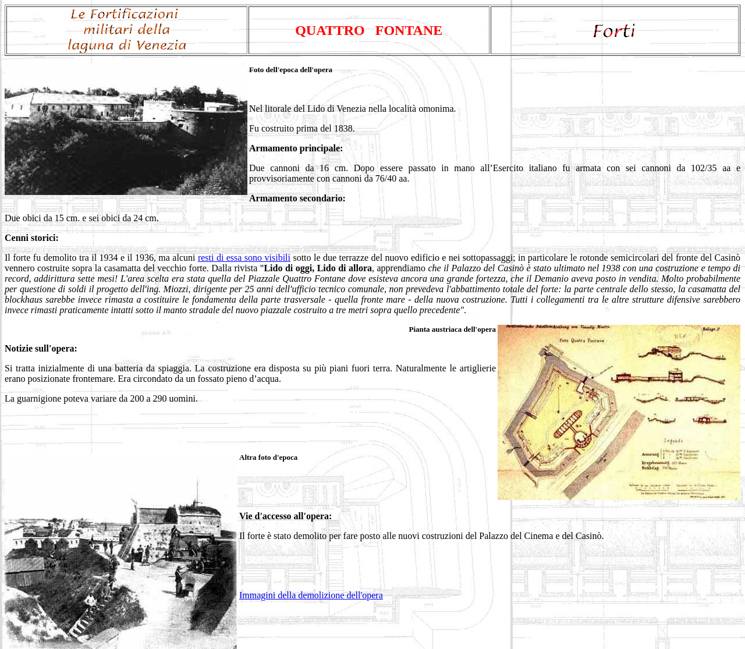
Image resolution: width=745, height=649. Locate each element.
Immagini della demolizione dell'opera (311, 595)
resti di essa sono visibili (244, 258)
